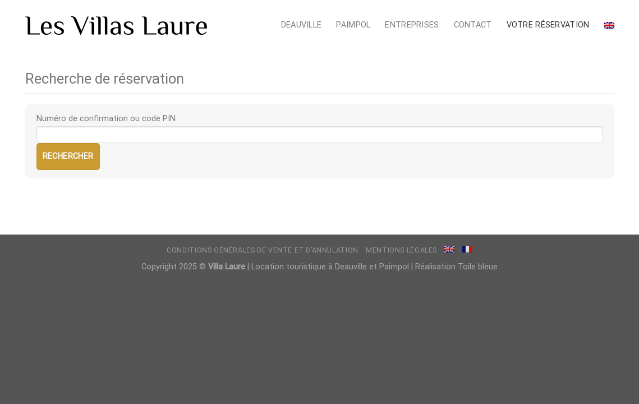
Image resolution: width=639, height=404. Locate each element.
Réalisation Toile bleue (456, 267)
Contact (473, 25)
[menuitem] (609, 25)
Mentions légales (401, 250)
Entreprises (412, 25)
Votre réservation (548, 25)
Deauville (301, 25)
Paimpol (353, 25)
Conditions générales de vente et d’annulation (262, 250)
